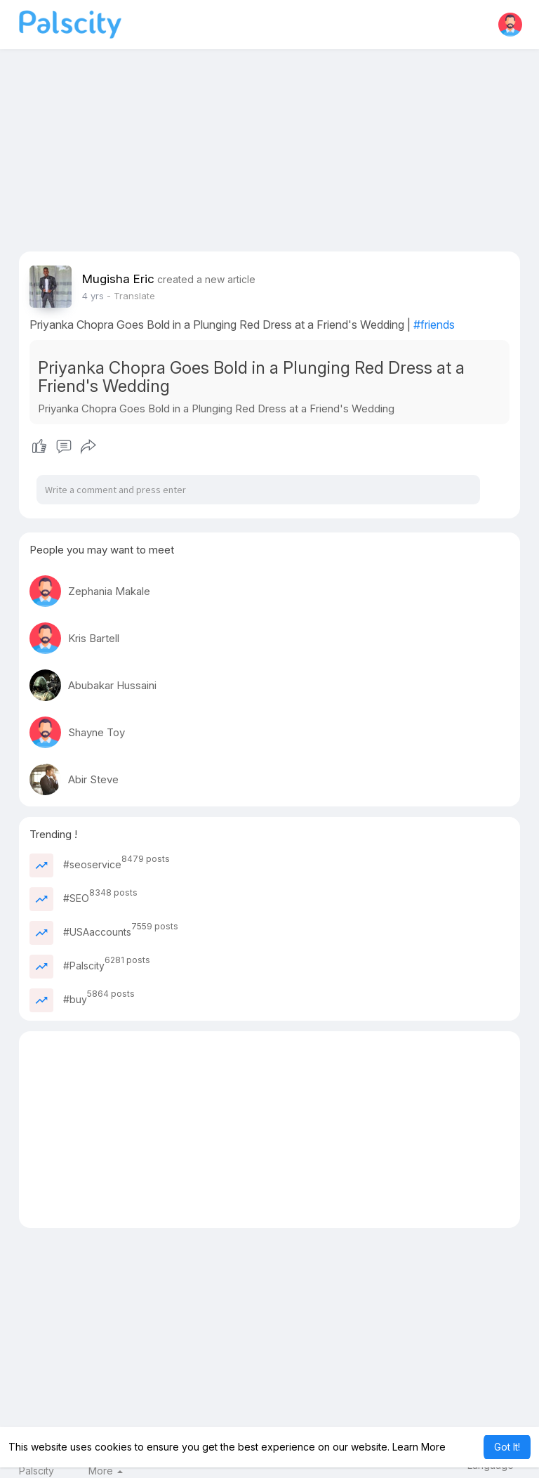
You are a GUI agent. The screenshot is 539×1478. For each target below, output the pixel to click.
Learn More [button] (419, 1447)
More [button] (105, 1471)
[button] (510, 24)
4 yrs (93, 295)
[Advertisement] (270, 153)
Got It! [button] (507, 1447)
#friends (434, 325)
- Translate (131, 295)
